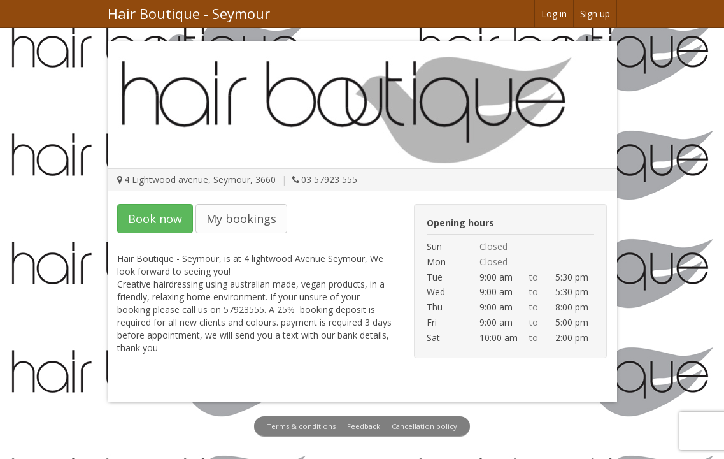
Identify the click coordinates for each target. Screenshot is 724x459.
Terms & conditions (301, 426)
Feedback (363, 426)
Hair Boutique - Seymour (189, 13)
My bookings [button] (241, 218)
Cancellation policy (424, 426)
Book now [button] (155, 218)
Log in (554, 14)
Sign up (595, 14)
